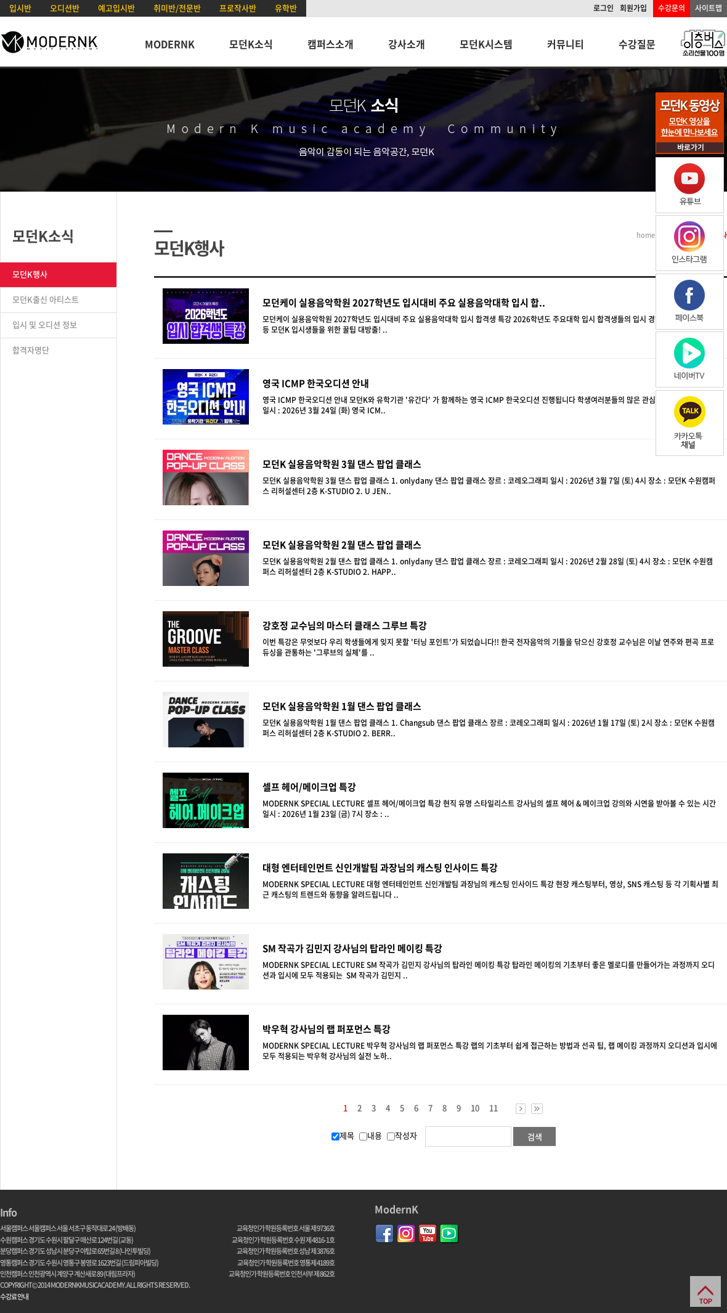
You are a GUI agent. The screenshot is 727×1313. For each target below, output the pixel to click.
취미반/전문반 (177, 8)
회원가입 (633, 8)
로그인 (603, 8)
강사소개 (406, 43)
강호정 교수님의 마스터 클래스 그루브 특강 (344, 625)
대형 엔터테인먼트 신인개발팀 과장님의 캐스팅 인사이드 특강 (380, 867)
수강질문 (637, 43)
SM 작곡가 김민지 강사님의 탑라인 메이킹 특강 (352, 948)
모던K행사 (29, 274)
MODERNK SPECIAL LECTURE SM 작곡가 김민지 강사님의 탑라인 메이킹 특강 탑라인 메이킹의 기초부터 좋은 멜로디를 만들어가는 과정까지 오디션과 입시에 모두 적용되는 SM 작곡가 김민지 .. (488, 970)
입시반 (20, 8)
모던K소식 (251, 43)
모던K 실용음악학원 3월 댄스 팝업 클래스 (341, 464)
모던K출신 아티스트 (45, 299)
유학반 (286, 8)
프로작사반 (237, 8)
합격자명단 (30, 350)
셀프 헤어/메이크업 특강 (309, 787)
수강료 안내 (14, 1296)
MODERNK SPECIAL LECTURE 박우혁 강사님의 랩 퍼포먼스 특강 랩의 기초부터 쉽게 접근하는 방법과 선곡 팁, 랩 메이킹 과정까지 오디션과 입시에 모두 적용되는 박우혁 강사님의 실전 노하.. (489, 1051)
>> (537, 1109)
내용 (370, 1135)
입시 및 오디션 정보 (44, 324)
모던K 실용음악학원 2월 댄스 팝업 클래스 (341, 544)
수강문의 (671, 8)
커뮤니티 (565, 43)
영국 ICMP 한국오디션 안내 (315, 383)
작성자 (402, 1135)
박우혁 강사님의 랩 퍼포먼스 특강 (326, 1029)
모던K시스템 (486, 43)
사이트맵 (708, 8)
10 (475, 1108)
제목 (342, 1135)
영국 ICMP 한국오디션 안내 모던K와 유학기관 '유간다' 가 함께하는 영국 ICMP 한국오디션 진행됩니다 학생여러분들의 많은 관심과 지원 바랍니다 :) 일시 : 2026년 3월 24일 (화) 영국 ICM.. (487, 405)
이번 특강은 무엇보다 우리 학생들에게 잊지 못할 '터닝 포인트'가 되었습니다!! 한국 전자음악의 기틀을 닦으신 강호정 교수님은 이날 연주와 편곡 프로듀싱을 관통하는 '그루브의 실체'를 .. (488, 647)
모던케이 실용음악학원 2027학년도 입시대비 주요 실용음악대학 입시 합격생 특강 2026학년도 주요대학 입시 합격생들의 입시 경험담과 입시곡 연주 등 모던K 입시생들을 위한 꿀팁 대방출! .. (487, 324)
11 (493, 1108)
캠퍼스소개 (330, 43)
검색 (534, 1136)
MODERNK (170, 43)
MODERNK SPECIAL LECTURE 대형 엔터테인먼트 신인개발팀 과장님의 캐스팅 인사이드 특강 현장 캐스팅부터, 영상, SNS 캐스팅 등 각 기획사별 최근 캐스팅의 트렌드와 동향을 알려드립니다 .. (490, 889)
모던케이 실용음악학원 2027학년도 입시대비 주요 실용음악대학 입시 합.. (403, 302)
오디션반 (64, 8)
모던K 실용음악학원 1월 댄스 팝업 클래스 (341, 706)
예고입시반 (116, 8)
